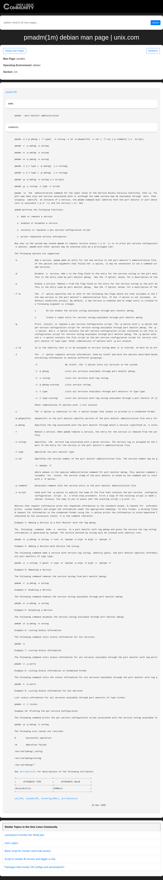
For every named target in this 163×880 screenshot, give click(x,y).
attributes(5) (28, 772)
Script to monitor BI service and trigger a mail (30, 859)
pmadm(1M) (11, 92)
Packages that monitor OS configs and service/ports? (34, 867)
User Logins (11, 843)
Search (155, 22)
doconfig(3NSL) (50, 798)
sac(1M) (19, 798)
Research (153, 51)
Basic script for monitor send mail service (28, 851)
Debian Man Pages (14, 51)
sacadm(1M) (32, 798)
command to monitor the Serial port (24, 835)
